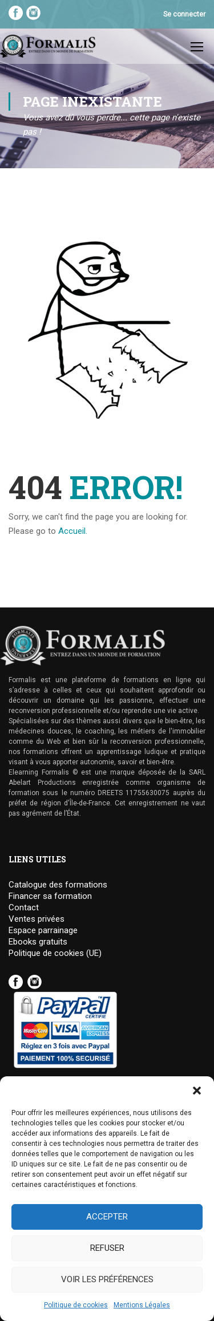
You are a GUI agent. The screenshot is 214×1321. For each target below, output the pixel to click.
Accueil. (72, 531)
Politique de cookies (76, 1305)
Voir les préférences (107, 1279)
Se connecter (184, 14)
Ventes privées (36, 919)
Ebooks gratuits (38, 942)
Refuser (107, 1248)
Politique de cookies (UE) (55, 953)
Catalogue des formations (58, 885)
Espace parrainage (43, 930)
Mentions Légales (142, 1305)
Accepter (107, 1216)
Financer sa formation (50, 896)
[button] (197, 1090)
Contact (24, 907)
